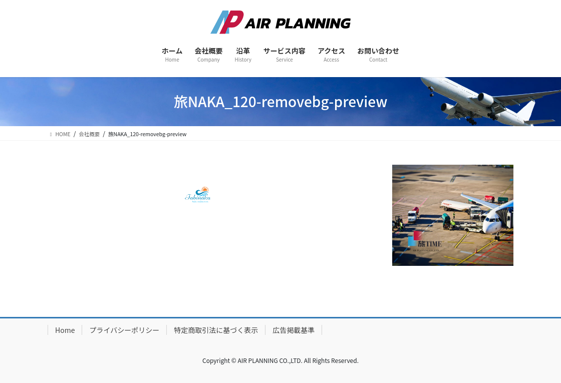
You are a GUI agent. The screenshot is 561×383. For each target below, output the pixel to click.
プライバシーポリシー (124, 330)
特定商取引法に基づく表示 (216, 330)
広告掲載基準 (293, 330)
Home (65, 330)
